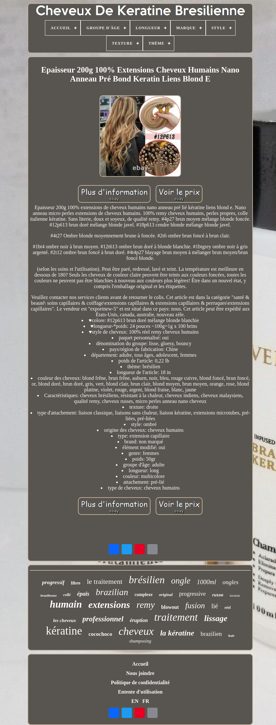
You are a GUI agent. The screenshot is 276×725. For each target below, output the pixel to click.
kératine (64, 631)
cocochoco (100, 634)
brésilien (147, 579)
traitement (176, 617)
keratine (235, 595)
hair (231, 635)
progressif (53, 582)
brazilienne (48, 595)
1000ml (206, 581)
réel (227, 607)
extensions (109, 604)
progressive (192, 594)
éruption (139, 620)
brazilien (211, 633)
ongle (180, 580)
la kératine (177, 633)
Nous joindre (140, 673)
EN (134, 701)
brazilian (112, 592)
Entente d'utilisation (140, 692)
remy (145, 605)
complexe (143, 594)
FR (145, 701)
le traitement (105, 581)
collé (67, 595)
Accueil (140, 664)
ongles (230, 582)
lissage (215, 618)
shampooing (140, 641)
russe (217, 595)
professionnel (103, 619)
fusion (195, 605)
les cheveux (64, 620)
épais (83, 594)
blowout (170, 607)
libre (76, 582)
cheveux (135, 631)
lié (214, 606)
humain (66, 604)
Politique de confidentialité (140, 682)
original (166, 594)
